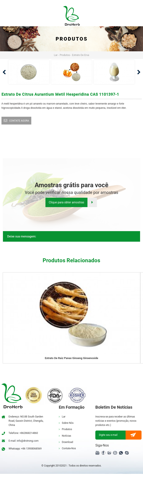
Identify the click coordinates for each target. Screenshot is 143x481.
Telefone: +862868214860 (23, 433)
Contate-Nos (69, 448)
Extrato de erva (80, 55)
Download (67, 442)
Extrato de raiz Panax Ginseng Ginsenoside (71, 358)
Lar (56, 55)
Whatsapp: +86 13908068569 (25, 448)
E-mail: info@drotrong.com (24, 440)
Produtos (65, 55)
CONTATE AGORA (19, 120)
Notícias (66, 435)
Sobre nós (68, 422)
